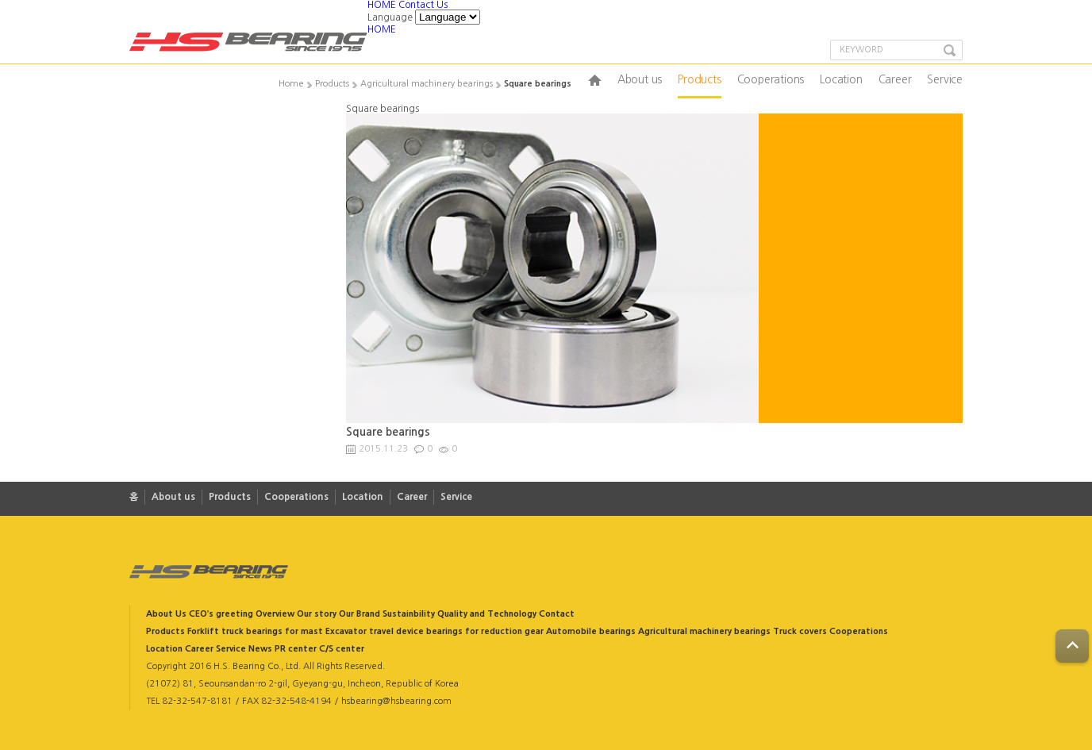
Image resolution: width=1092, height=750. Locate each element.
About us (639, 79)
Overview (275, 614)
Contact (557, 614)
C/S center (341, 648)
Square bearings (388, 431)
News (260, 648)
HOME (382, 5)
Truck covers (800, 631)
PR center (296, 648)
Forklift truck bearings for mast (255, 631)
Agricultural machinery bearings (704, 631)
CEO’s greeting (221, 614)
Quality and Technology (486, 614)
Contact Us (423, 5)
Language (390, 17)
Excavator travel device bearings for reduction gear (434, 631)
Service (945, 79)
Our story (316, 614)
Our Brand (359, 614)
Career (895, 79)
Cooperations (771, 79)
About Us (166, 614)
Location (841, 79)
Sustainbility (409, 614)
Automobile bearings (591, 631)
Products (699, 79)
